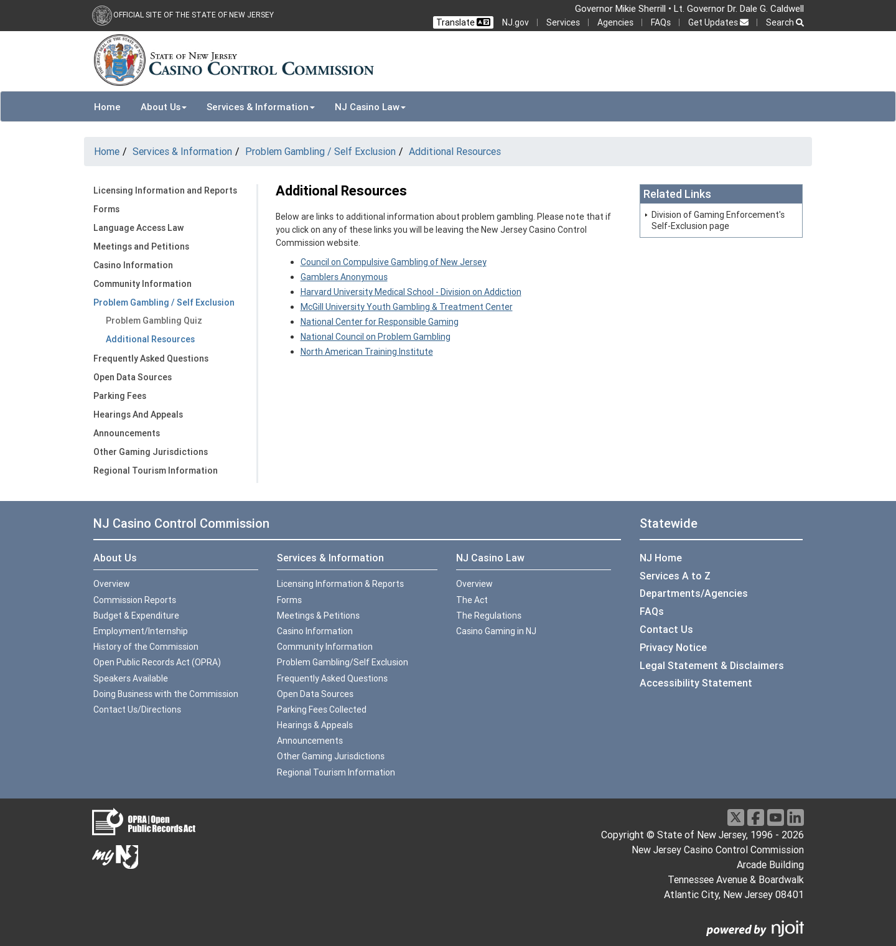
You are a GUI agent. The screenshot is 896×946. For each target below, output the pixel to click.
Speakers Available (130, 678)
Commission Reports (134, 600)
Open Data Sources (132, 377)
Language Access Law (138, 227)
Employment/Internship (140, 631)
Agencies (615, 22)
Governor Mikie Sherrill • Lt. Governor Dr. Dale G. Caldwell (689, 8)
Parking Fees (119, 395)
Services (563, 22)
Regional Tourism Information (155, 470)
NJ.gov (515, 22)
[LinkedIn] (795, 817)
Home (107, 107)
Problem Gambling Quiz (154, 320)
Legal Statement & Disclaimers (712, 665)
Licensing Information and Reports (165, 190)
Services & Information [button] (261, 107)
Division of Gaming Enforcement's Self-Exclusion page (718, 220)
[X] (735, 817)
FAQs (661, 22)
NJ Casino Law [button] (370, 107)
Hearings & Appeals (315, 725)
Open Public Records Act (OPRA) (157, 662)
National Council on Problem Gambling (375, 336)
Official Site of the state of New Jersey (193, 14)
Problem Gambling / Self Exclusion (320, 151)
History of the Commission (145, 646)
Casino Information (133, 265)
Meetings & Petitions (318, 615)
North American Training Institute (367, 351)
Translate (463, 22)
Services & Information (182, 151)
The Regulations (488, 615)
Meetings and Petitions (141, 246)
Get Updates (718, 22)
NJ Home (661, 557)
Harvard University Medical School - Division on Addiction (411, 291)
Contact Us (666, 629)
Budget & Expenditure (136, 615)
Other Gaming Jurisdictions (150, 451)
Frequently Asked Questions (150, 358)
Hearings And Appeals (138, 414)
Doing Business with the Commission (165, 694)
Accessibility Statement (696, 683)
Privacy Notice (673, 647)
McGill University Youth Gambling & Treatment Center (407, 306)
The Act (472, 600)
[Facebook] (755, 817)
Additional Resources (455, 151)
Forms (106, 209)
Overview (111, 583)
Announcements (126, 433)
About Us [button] (164, 107)
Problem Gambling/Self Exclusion (342, 662)
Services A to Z (675, 575)
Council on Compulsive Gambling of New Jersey (394, 262)
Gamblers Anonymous (344, 277)
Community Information (142, 283)
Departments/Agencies (694, 593)
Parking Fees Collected (321, 709)
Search (785, 22)
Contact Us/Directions (137, 709)
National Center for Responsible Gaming (380, 321)
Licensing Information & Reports (340, 583)
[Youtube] (775, 817)
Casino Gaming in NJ (496, 631)
